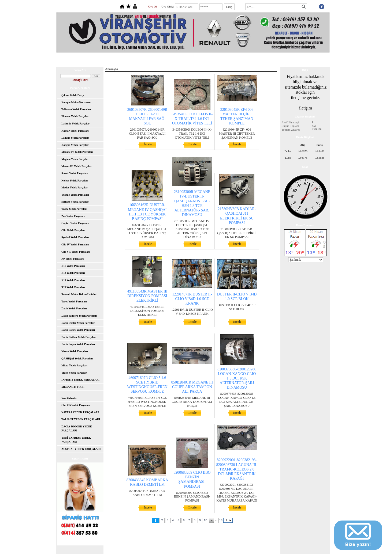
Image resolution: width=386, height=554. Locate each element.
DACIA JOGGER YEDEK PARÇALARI (76, 428)
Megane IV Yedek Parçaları (77, 151)
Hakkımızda (131, 59)
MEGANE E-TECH (72, 386)
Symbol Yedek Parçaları (75, 237)
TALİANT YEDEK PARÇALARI (80, 419)
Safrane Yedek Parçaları (75, 201)
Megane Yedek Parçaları (75, 159)
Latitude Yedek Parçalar (75, 123)
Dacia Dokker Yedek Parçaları (78, 337)
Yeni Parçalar (157, 59)
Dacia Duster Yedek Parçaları (78, 322)
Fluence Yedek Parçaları (75, 116)
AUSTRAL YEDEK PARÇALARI (81, 448)
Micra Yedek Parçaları (74, 365)
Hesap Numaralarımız (251, 59)
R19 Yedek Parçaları (73, 280)
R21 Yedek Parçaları (73, 287)
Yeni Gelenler (69, 398)
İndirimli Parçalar (188, 59)
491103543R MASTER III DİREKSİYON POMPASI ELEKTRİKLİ (147, 295)
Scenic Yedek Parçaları (74, 173)
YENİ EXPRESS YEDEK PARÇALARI (76, 439)
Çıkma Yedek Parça (72, 95)
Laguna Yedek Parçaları (75, 137)
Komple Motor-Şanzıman (76, 102)
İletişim (280, 59)
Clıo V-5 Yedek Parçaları (75, 251)
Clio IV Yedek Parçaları (75, 244)
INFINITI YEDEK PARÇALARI (80, 379)
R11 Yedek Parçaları (73, 265)
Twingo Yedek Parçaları (75, 194)
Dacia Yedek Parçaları (74, 308)
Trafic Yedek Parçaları (74, 372)
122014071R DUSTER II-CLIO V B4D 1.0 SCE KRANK (192, 298)
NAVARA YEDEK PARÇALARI (80, 412)
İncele (148, 144)
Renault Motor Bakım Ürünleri (79, 294)
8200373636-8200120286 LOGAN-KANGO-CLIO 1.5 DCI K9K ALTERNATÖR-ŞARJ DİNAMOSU (236, 378)
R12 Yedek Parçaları (73, 272)
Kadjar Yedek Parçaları (75, 130)
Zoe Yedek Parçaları (73, 216)
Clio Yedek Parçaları (73, 230)
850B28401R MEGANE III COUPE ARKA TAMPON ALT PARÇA (192, 386)
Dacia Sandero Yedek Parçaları (79, 315)
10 (205, 520)
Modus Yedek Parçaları (74, 187)
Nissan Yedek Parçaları (74, 351)
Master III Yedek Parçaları (76, 166)
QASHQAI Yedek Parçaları (77, 358)
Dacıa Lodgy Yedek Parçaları (78, 329)
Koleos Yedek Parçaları (74, 180)
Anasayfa (107, 59)
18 (220, 520)
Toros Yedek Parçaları (74, 301)
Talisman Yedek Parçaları (76, 109)
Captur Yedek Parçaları (75, 223)
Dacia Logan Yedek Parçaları (78, 344)
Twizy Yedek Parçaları (74, 208)
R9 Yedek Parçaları (72, 258)
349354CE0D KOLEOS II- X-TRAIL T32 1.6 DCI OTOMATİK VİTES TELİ (192, 118)
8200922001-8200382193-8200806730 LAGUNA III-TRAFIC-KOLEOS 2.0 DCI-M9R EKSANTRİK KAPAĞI (237, 469)
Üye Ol (152, 6)
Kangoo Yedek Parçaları (75, 144)
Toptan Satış (219, 59)
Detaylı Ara (80, 80)
